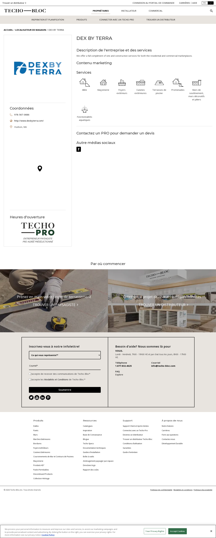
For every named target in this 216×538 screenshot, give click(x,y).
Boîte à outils (88, 484)
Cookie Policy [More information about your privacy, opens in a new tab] (48, 535)
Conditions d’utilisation (132, 471)
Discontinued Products (42, 502)
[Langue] (208, 3)
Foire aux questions (170, 463)
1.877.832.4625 (123, 393)
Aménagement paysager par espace (98, 489)
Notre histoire (167, 454)
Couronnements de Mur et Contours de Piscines (53, 484)
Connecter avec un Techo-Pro (116, 19)
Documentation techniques (94, 476)
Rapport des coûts (91, 498)
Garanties (127, 476)
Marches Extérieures (41, 467)
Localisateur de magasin (30, 29)
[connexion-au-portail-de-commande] (153, 2)
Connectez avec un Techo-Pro (135, 458)
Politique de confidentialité (161, 518)
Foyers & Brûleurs (40, 476)
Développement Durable (172, 471)
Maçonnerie (38, 489)
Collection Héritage (41, 506)
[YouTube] (37, 425)
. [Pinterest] (49, 426)
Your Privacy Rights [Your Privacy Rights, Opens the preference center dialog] (154, 531)
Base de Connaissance (92, 463)
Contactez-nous (168, 467)
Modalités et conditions (182, 518)
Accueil (8, 29)
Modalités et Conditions (56, 407)
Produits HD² (38, 493)
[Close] (211, 531)
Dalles (36, 454)
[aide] (194, 2)
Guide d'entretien (130, 480)
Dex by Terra (56, 29)
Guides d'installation (91, 480)
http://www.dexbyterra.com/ (29, 120)
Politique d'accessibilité (203, 518)
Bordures (37, 471)
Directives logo (89, 493)
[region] (108, 531)
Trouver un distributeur (14, 2)
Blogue (86, 467)
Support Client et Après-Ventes (136, 454)
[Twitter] (31, 425)
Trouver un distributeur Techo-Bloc (137, 467)
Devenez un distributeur (133, 463)
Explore (119, 402)
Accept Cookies (177, 531)
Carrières (166, 458)
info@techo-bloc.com (163, 393)
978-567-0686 (21, 114)
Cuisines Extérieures (41, 480)
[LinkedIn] (42, 425)
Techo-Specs (88, 471)
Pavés (35, 458)
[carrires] (184, 2)
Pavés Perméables (41, 498)
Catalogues (87, 454)
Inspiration (87, 458)
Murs (35, 463)
